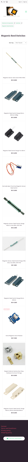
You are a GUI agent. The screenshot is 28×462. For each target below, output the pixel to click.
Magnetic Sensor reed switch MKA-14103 (14, 77)
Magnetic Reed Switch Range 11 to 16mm (14, 150)
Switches (18, 23)
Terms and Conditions (8, 428)
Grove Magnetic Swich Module (14, 335)
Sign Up (25, 1)
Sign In (20, 1)
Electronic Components (7, 23)
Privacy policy (6, 430)
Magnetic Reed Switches (7, 26)
